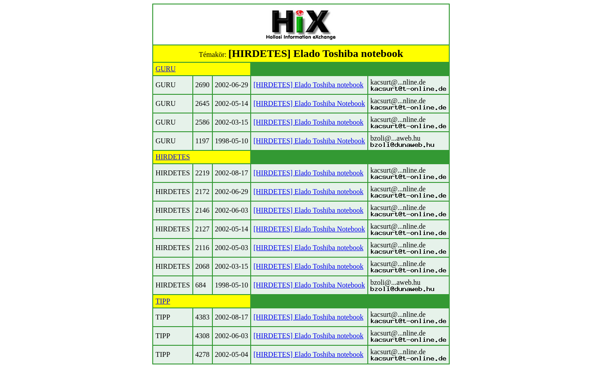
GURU (165, 69)
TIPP (162, 301)
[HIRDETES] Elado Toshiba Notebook (309, 103)
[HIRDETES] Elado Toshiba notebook (308, 85)
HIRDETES (172, 157)
